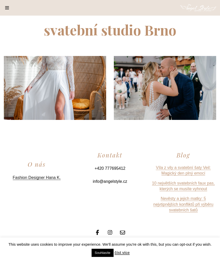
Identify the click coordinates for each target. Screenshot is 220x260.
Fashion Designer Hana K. (37, 177)
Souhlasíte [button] (102, 253)
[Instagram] (110, 232)
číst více (122, 252)
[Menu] (7, 8)
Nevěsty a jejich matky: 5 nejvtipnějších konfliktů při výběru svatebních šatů (183, 204)
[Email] (122, 232)
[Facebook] (97, 232)
